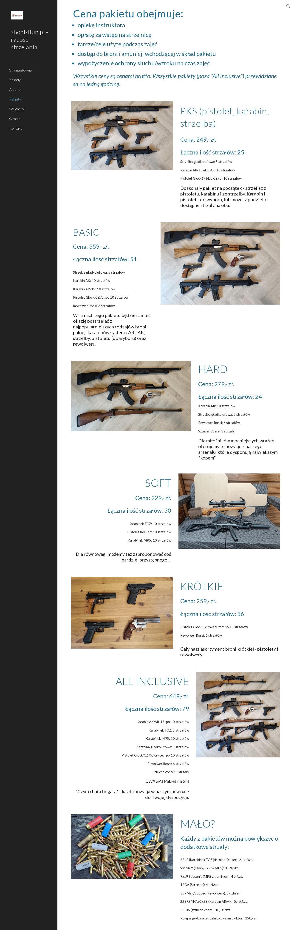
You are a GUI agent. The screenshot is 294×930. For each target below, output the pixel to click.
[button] (288, 6)
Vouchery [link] (16, 109)
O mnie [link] (14, 118)
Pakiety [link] (15, 99)
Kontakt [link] (15, 128)
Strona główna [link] (20, 70)
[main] (175, 48)
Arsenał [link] (15, 89)
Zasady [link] (15, 79)
